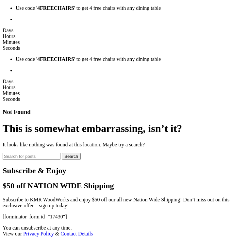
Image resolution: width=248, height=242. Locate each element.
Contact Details (76, 233)
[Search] (31, 156)
